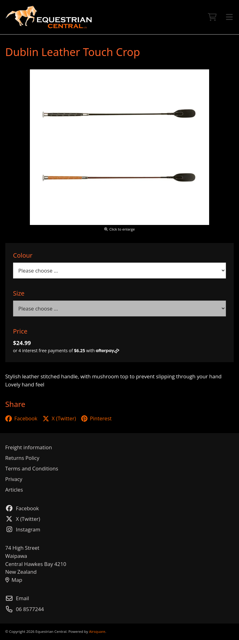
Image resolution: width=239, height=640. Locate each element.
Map (13, 579)
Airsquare (97, 631)
